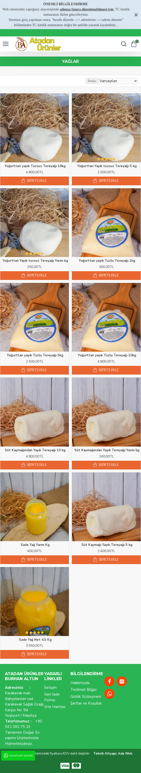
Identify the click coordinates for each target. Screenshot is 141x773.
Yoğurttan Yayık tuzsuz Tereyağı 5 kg (107, 166)
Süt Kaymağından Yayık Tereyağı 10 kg (35, 450)
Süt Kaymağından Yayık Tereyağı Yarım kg (107, 450)
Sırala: (92, 81)
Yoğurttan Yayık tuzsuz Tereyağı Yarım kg (35, 261)
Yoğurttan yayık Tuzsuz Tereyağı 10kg (35, 166)
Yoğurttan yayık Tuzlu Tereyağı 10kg (107, 355)
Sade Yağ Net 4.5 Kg (35, 640)
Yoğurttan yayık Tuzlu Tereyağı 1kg (107, 261)
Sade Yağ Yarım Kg (35, 545)
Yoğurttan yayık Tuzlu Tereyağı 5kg (35, 355)
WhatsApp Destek (18, 755)
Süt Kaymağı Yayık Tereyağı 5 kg (107, 545)
